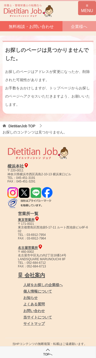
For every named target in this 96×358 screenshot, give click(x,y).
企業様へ (79, 26)
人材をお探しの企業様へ (43, 285)
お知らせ (30, 298)
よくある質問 (34, 304)
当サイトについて (37, 317)
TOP (21, 126)
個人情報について (37, 291)
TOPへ (47, 352)
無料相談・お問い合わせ (31, 26)
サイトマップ (34, 324)
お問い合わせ (34, 311)
